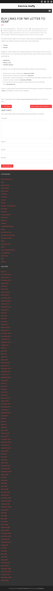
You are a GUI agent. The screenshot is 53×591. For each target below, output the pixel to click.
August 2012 (5, 380)
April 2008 (4, 521)
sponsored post (6, 244)
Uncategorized (5, 253)
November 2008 (6, 501)
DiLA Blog (34, 29)
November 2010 (6, 442)
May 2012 (4, 389)
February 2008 (5, 527)
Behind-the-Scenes (6, 179)
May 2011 (4, 424)
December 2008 (6, 498)
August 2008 (5, 510)
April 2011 (4, 427)
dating (3, 32)
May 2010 (4, 457)
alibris (14, 30)
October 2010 (5, 445)
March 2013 (4, 360)
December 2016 (6, 274)
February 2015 (5, 292)
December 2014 (6, 298)
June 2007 (4, 551)
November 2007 (6, 536)
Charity (3, 200)
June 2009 (4, 480)
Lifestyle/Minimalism (7, 226)
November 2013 (6, 336)
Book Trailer (5, 191)
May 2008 (4, 519)
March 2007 (4, 560)
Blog (2, 182)
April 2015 (4, 286)
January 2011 (5, 436)
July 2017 (3, 271)
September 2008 (6, 507)
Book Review (5, 188)
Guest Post (4, 217)
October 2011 (5, 410)
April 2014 (4, 321)
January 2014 (5, 330)
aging (11, 30)
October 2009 (5, 468)
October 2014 (5, 304)
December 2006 (6, 569)
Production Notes (6, 238)
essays (10, 32)
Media (3, 229)
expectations (16, 32)
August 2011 (5, 416)
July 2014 (3, 313)
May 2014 (4, 318)
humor (27, 32)
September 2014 (6, 307)
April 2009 (4, 486)
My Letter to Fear (43, 29)
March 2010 (4, 463)
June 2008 (4, 516)
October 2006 (5, 574)
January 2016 (5, 277)
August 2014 (5, 310)
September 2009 (6, 471)
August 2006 (5, 580)
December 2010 (6, 439)
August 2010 (5, 451)
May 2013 (4, 354)
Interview (4, 220)
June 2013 (4, 351)
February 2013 (5, 363)
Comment (4, 118)
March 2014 (4, 324)
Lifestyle (3, 223)
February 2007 (5, 563)
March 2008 (4, 524)
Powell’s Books (8, 65)
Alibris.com (7, 63)
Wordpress (41, 588)
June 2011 (4, 421)
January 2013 (5, 366)
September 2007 (6, 542)
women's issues (39, 34)
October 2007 (5, 539)
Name (3, 142)
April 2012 (4, 392)
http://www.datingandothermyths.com (28, 99)
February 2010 (5, 466)
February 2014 (5, 327)
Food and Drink (5, 215)
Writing (3, 262)
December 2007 (6, 533)
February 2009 (5, 492)
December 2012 (6, 368)
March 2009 (4, 489)
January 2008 (5, 530)
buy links (43, 30)
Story (2, 247)
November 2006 (6, 571)
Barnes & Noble (26, 80)
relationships (13, 34)
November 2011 (6, 407)
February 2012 (5, 398)
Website (3, 158)
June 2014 (4, 316)
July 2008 (3, 513)
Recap (3, 241)
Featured (4, 212)
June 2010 (4, 454)
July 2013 (3, 348)
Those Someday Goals (8, 250)
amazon (19, 30)
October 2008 (5, 504)
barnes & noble (26, 30)
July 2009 (3, 477)
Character (4, 197)
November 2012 (6, 371)
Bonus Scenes (5, 185)
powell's (7, 34)
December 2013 (6, 333)
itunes (31, 32)
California (4, 194)
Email (3, 150)
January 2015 (5, 295)
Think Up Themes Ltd (23, 588)
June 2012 (4, 386)
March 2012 (4, 395)
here (3, 91)
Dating (3, 203)
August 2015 (5, 283)
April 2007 (4, 557)
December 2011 (6, 404)
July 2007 (3, 548)
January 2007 (5, 566)
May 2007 (4, 554)
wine (2, 259)
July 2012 (3, 383)
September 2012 (6, 377)
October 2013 (5, 339)
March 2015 (4, 289)
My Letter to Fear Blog (7, 235)
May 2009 (4, 483)
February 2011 (5, 433)
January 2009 (5, 495)
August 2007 (5, 545)
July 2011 (3, 418)
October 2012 (5, 374)
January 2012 (5, 401)
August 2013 (5, 345)
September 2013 (6, 342)
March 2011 (4, 430)
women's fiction (29, 34)
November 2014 (6, 301)
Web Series (4, 256)
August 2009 (5, 474)
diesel (7, 32)
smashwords (21, 34)
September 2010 (6, 448)
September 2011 (6, 413)
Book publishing (36, 30)
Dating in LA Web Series (8, 206)
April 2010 (4, 460)
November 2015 (6, 280)
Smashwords (11, 84)
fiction (23, 32)
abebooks (6, 30)
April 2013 (4, 357)
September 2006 (6, 577)
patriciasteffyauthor (10, 29)
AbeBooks (6, 60)
